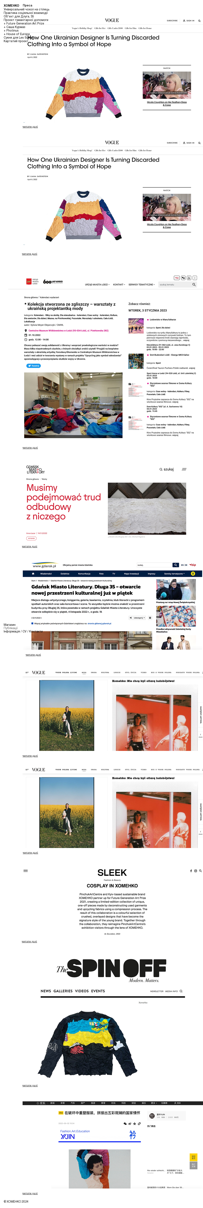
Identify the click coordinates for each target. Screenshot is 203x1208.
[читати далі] (30, 127)
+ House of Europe (17, 34)
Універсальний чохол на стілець (27, 9)
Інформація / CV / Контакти (22, 631)
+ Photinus (11, 30)
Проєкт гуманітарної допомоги (26, 20)
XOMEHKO (11, 5)
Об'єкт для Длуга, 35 (19, 16)
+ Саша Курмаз (14, 27)
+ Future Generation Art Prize (24, 23)
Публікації (11, 628)
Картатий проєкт (16, 41)
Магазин (10, 625)
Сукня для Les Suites (19, 38)
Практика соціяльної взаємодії (26, 13)
